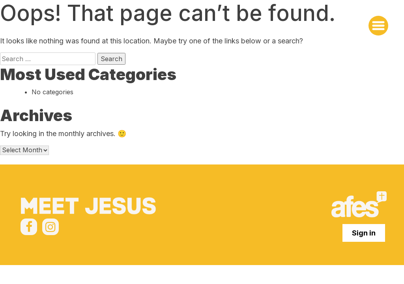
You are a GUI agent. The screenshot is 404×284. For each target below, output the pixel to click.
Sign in (364, 233)
